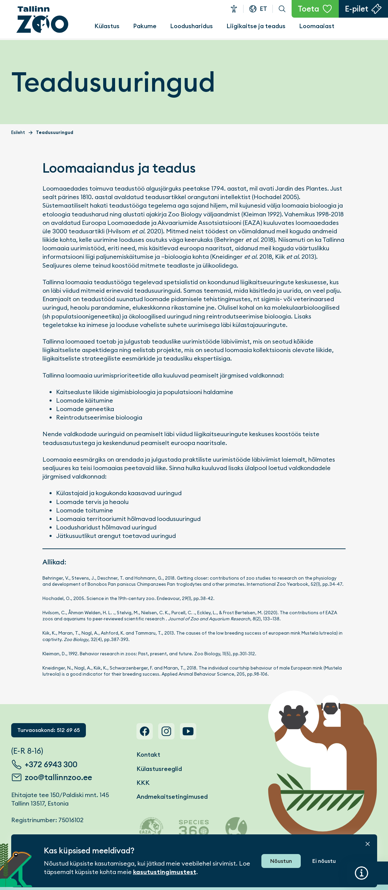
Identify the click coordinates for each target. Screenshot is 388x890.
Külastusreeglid (159, 769)
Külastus (106, 26)
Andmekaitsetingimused (172, 796)
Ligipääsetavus (234, 9)
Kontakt (148, 754)
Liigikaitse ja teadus (255, 26)
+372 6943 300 (51, 764)
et (263, 9)
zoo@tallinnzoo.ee (58, 777)
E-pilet (356, 9)
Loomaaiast (316, 26)
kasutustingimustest (164, 872)
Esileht (18, 132)
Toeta (308, 9)
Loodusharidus (191, 26)
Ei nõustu (324, 861)
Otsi (282, 9)
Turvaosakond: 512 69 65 (48, 730)
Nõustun (281, 861)
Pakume (144, 26)
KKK (143, 783)
